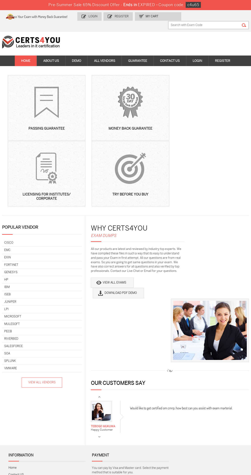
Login (104, 16)
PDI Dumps (175, 413)
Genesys (11, 197)
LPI (6, 234)
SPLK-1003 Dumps (180, 420)
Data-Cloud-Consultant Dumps (222, 435)
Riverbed (11, 264)
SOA (7, 278)
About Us (51, 52)
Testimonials (17, 358)
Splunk (10, 286)
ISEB (7, 219)
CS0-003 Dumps (62, 427)
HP (6, 204)
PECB (8, 256)
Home (25, 52)
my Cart (161, 16)
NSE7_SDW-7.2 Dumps (222, 427)
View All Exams (91, 209)
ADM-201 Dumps (23, 413)
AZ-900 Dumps (217, 413)
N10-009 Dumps (101, 427)
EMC (7, 175)
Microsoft (12, 241)
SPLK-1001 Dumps (141, 420)
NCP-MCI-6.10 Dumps (104, 444)
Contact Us (170, 52)
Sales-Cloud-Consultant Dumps (67, 414)
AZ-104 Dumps (22, 427)
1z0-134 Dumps (139, 413)
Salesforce (13, 271)
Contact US (16, 351)
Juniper (10, 227)
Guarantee (137, 52)
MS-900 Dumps (100, 420)
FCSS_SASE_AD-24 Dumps (64, 446)
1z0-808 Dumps (100, 413)
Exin (7, 182)
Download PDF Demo (139, 209)
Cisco (8, 168)
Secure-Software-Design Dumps (180, 446)
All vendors (104, 52)
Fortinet (11, 190)
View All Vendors (29, 307)
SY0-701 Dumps (139, 427)
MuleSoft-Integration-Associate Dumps (26, 446)
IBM (7, 212)
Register (132, 16)
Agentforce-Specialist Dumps (143, 446)
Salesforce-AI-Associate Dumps (184, 428)
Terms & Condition (21, 364)
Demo (76, 52)
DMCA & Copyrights (21, 371)
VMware (10, 293)
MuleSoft (12, 249)
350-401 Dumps (217, 420)
